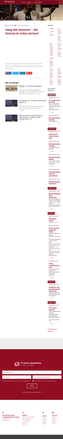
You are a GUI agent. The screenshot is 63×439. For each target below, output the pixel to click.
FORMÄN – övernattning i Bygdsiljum (30, 86)
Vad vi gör (44, 418)
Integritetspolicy (5, 418)
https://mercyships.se (53, 249)
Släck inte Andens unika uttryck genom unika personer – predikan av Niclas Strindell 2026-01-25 (31, 117)
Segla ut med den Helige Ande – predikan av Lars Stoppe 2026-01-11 (52, 76)
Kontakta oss (25, 421)
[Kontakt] (23, 410)
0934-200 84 (26, 419)
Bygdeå (53, 416)
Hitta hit (34, 2)
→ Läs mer (51, 112)
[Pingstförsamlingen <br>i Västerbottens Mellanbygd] (3, 410)
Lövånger (54, 419)
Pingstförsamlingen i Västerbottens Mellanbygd (10, 414)
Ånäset (53, 418)
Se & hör (40, 2)
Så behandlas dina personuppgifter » (32, 390)
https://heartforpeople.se (54, 242)
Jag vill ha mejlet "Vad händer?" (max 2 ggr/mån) (16, 379)
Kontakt (24, 413)
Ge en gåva (24, 422)
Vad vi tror (44, 417)
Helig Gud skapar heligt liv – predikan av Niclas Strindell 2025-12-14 (60, 76)
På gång (24, 2)
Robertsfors (54, 415)
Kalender (44, 420)
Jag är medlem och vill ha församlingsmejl (44, 379)
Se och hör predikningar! (22, 25)
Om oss (29, 2)
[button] (8, 73)
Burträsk (54, 421)
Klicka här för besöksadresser (28, 415)
